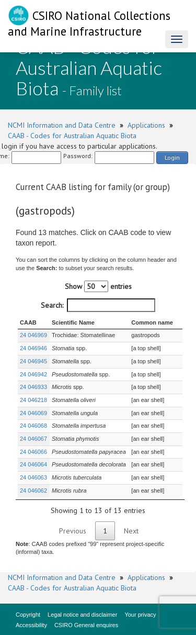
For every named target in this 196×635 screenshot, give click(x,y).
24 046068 (33, 425)
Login (172, 157)
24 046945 (33, 361)
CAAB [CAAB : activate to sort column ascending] (28, 322)
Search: (98, 305)
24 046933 (33, 387)
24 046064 (33, 464)
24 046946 (33, 348)
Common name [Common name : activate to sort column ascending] (151, 322)
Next (131, 531)
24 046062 (33, 490)
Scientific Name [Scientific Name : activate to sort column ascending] (73, 322)
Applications (146, 125)
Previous (72, 531)
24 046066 (33, 452)
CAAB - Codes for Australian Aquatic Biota (72, 135)
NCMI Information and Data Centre (62, 125)
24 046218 (33, 400)
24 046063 (33, 477)
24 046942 (33, 374)
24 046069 (33, 413)
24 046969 (33, 335)
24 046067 (33, 439)
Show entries (98, 286)
